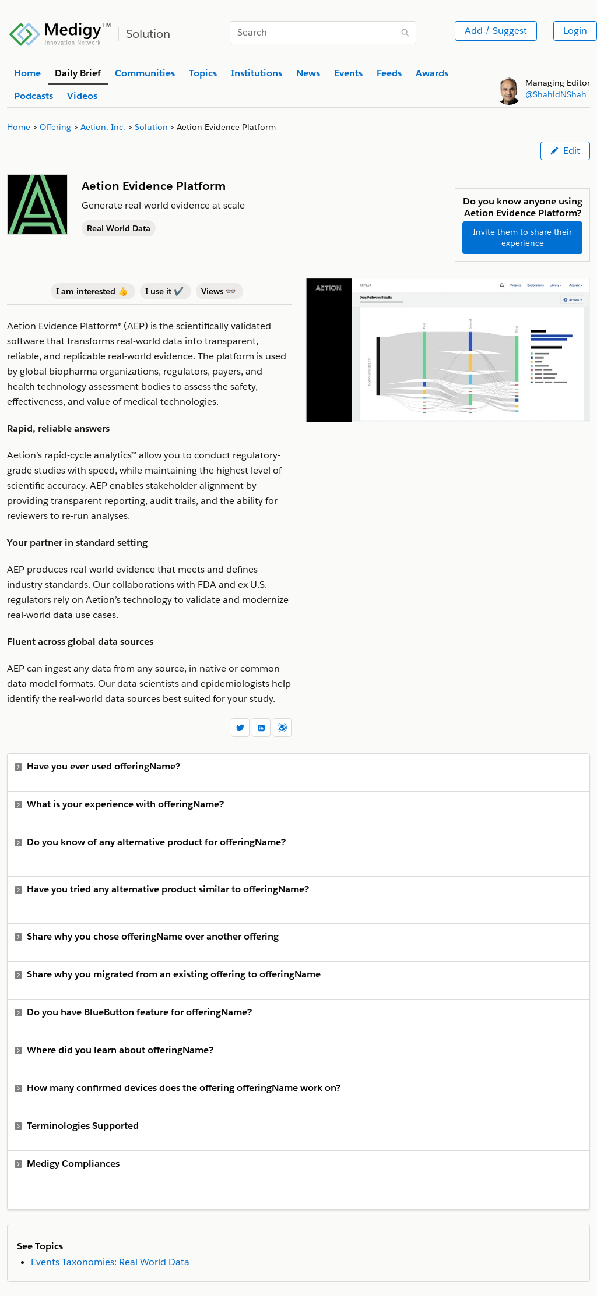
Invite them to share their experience (522, 237)
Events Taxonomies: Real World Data (110, 1262)
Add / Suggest (496, 30)
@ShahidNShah (556, 94)
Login (575, 30)
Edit (565, 150)
